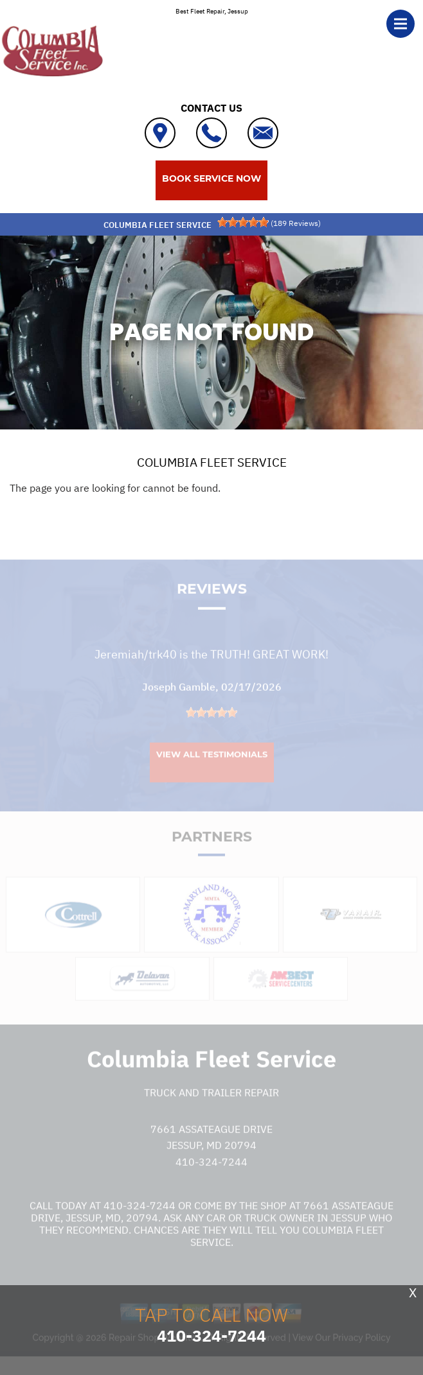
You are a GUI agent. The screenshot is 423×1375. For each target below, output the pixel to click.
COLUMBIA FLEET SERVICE (212, 462)
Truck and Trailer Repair (211, 1103)
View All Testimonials (211, 764)
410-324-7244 (212, 1172)
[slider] (243, 222)
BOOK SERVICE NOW (211, 178)
